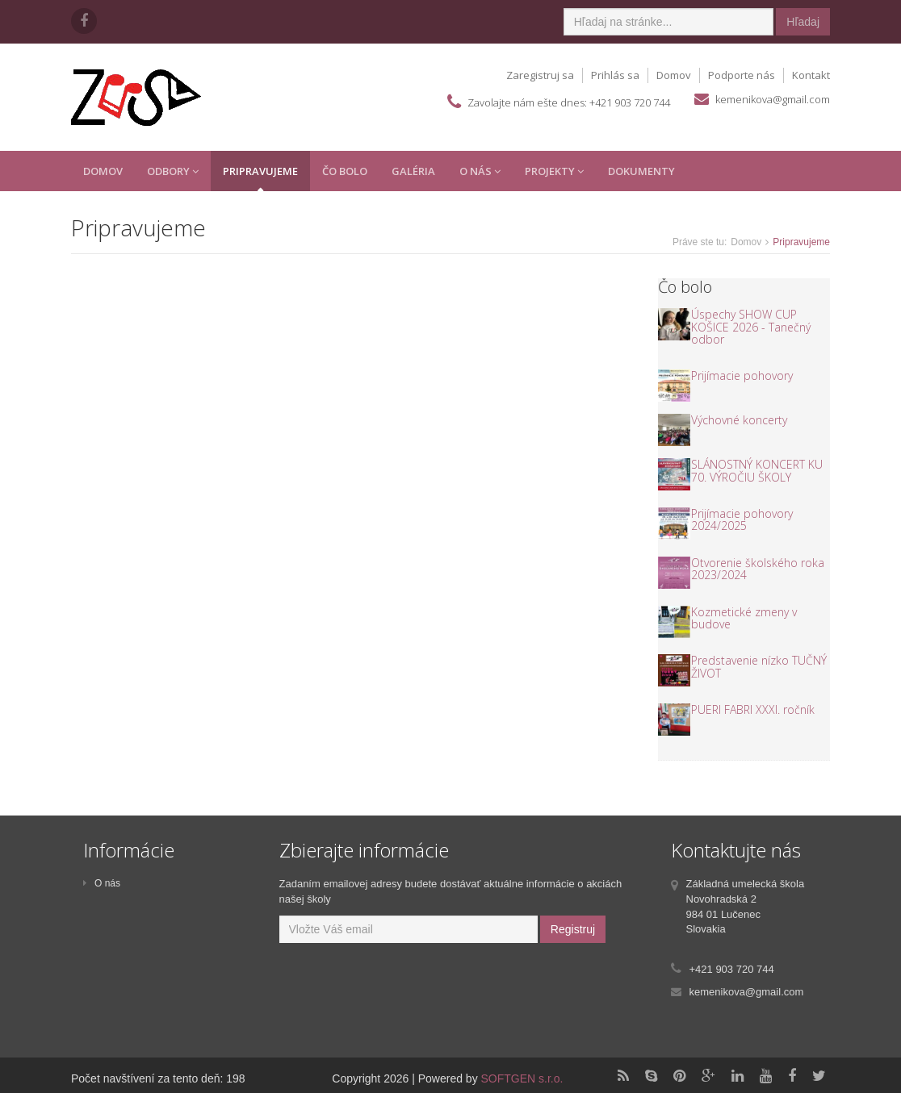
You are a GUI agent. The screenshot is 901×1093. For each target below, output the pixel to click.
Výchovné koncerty (739, 420)
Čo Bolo (344, 171)
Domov (673, 75)
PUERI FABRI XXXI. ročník (753, 709)
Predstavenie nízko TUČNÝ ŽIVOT (759, 666)
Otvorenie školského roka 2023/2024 (757, 568)
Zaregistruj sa (540, 75)
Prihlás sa (615, 75)
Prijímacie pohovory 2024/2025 (742, 519)
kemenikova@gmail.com (772, 99)
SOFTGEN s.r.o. (522, 1078)
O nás (101, 883)
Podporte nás (741, 75)
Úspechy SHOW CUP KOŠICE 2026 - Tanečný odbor (751, 327)
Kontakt (811, 75)
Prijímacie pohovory (742, 375)
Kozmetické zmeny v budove (744, 618)
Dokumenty (641, 171)
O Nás (480, 171)
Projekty (554, 171)
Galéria (413, 171)
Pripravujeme (260, 171)
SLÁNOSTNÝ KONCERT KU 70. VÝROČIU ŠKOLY (757, 470)
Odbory (173, 171)
